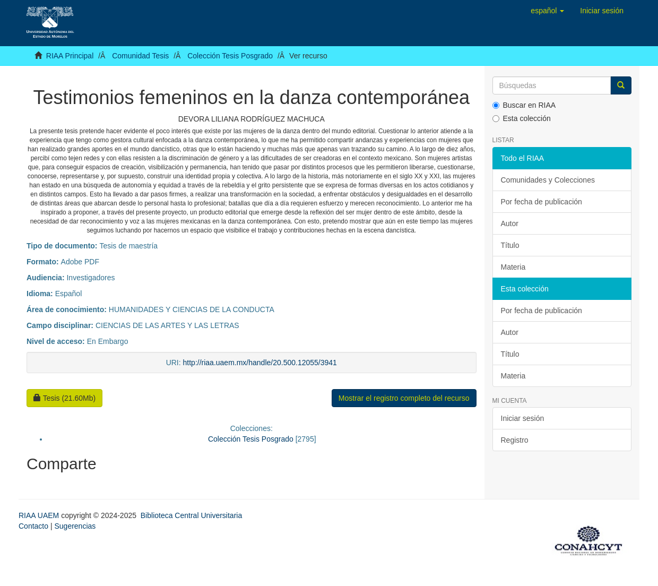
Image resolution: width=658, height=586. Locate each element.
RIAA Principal (69, 55)
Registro (515, 440)
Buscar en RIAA (524, 105)
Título (510, 245)
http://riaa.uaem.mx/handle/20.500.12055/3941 (260, 362)
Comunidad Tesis (140, 55)
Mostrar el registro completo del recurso (404, 398)
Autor (509, 223)
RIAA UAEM (40, 515)
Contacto (33, 526)
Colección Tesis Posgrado (230, 55)
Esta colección (521, 118)
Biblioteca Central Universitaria (191, 515)
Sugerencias (75, 526)
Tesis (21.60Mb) (64, 398)
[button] (547, 10)
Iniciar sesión (522, 418)
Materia (513, 267)
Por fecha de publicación (541, 201)
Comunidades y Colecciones (548, 180)
